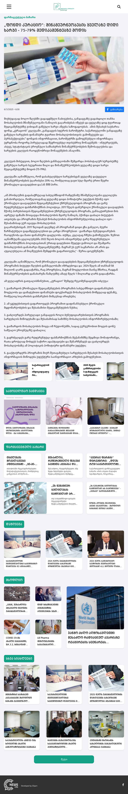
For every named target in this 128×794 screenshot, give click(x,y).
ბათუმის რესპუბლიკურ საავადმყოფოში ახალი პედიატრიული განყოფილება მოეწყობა (63, 744)
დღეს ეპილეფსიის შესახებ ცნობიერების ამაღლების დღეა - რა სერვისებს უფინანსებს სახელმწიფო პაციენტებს (20, 431)
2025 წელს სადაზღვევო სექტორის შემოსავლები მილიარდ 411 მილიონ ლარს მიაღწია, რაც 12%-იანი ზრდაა (105, 564)
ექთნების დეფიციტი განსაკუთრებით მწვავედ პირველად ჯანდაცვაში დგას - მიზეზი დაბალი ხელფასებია (64, 431)
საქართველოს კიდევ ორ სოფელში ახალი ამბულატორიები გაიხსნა (20, 743)
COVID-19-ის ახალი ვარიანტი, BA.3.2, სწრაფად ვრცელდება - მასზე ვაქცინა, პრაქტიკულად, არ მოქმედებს (16, 641)
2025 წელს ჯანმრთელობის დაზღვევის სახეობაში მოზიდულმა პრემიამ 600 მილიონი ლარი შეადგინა (92, 370)
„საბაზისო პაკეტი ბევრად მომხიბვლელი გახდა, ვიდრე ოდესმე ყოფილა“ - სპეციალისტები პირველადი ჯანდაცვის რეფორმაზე (105, 431)
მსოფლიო (14, 580)
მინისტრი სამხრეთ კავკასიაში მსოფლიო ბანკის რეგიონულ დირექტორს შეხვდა (18, 698)
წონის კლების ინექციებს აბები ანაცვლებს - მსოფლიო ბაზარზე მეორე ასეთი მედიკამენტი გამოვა (104, 506)
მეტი (64, 759)
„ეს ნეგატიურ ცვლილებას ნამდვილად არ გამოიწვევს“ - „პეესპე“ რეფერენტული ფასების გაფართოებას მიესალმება (62, 490)
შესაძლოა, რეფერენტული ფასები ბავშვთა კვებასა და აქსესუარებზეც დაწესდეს (64, 461)
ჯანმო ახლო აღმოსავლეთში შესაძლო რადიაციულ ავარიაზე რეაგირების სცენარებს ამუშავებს (94, 638)
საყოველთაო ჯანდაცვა (25, 391)
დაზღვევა (14, 524)
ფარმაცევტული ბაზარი (20, 17)
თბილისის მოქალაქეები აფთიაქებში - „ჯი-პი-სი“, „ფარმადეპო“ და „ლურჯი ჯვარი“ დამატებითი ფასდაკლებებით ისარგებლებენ (22, 461)
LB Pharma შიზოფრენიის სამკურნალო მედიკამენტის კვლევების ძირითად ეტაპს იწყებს (46, 641)
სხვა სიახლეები (19, 658)
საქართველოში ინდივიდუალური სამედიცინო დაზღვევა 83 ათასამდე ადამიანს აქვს (40, 370)
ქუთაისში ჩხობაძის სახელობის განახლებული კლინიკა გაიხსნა (106, 743)
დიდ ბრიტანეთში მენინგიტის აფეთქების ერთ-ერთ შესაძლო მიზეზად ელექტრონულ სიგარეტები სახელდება (47, 608)
